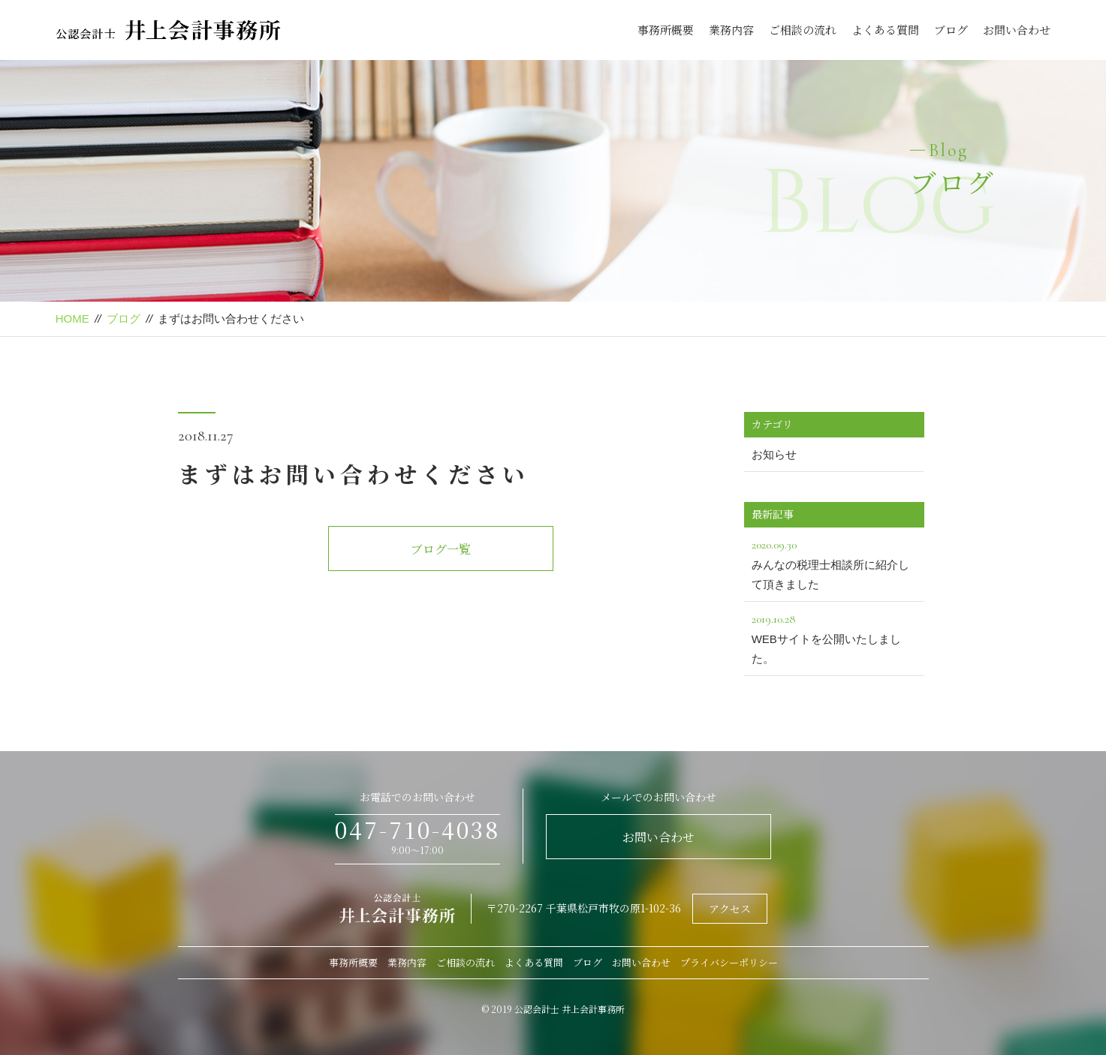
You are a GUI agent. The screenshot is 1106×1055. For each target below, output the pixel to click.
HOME (72, 318)
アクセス (730, 908)
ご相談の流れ (802, 30)
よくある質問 (885, 30)
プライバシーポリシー (729, 962)
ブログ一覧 (441, 549)
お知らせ (774, 454)
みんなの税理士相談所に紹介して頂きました (834, 563)
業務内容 (731, 30)
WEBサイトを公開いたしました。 (834, 637)
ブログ (951, 30)
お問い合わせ (1016, 30)
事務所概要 (665, 30)
